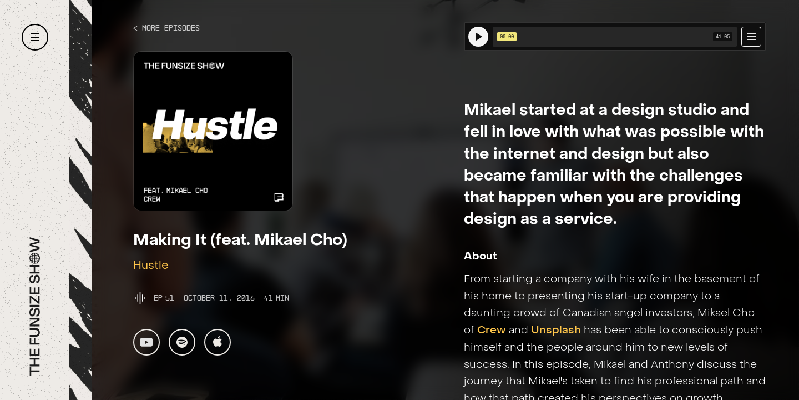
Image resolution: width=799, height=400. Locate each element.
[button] (35, 37)
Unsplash (556, 331)
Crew (491, 331)
